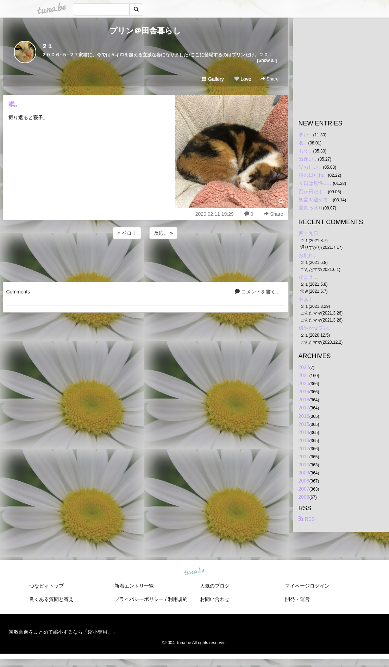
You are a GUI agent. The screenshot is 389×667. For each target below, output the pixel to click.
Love (242, 79)
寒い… (306, 134)
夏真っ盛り (311, 208)
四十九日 (308, 233)
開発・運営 (297, 599)
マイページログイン (307, 586)
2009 (304, 472)
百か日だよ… (313, 191)
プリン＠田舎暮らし (145, 30)
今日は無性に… (316, 183)
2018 (304, 399)
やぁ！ (306, 299)
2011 (304, 456)
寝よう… (308, 277)
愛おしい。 (311, 167)
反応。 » (163, 233)
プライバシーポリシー (139, 599)
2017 (304, 407)
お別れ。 (308, 255)
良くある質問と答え (51, 599)
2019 (304, 391)
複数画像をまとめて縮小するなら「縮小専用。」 (63, 632)
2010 (304, 464)
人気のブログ (215, 586)
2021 (304, 375)
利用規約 (178, 599)
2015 (304, 424)
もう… (306, 151)
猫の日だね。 (313, 175)
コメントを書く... (257, 291)
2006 (304, 497)
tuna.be (194, 571)
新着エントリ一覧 (134, 586)
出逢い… (308, 159)
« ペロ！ (127, 233)
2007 (304, 489)
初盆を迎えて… (316, 199)
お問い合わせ (215, 599)
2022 (304, 367)
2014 (304, 432)
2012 (304, 448)
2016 (304, 416)
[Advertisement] (145, 259)
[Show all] (267, 60)
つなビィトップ (46, 586)
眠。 (14, 104)
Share (269, 79)
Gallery (213, 79)
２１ (47, 46)
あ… (303, 142)
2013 (304, 440)
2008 (304, 481)
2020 (304, 383)
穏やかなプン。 (316, 328)
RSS (307, 519)
